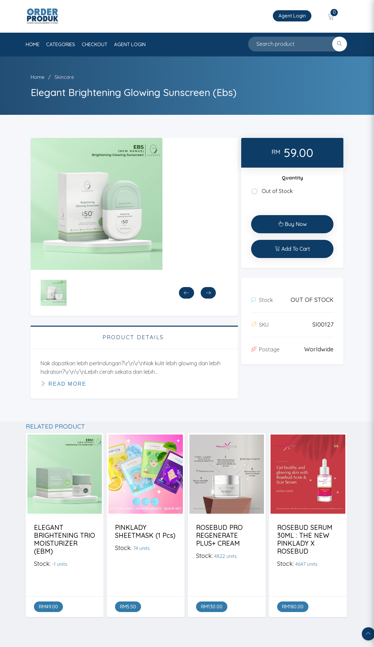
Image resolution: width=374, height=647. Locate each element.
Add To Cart (292, 248)
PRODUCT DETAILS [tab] (133, 337)
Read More (63, 384)
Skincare (64, 77)
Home (37, 77)
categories (60, 44)
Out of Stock (272, 191)
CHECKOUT (94, 44)
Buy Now (292, 224)
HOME (33, 44)
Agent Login (292, 16)
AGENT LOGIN (130, 44)
